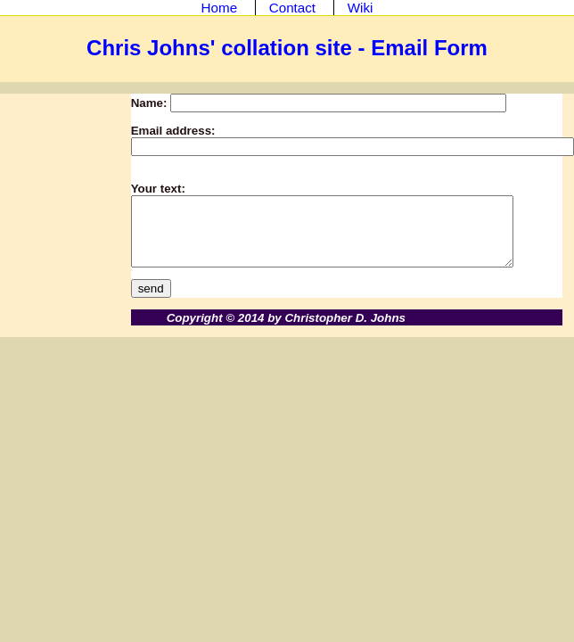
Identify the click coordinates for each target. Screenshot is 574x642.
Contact (292, 7)
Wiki (360, 7)
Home (219, 7)
